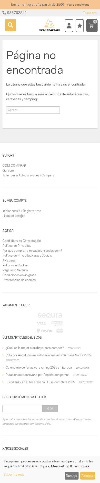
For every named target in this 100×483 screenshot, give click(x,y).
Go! (50, 408)
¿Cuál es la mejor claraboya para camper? (35, 348)
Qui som (8, 170)
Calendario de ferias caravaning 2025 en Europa (39, 367)
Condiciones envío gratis (19, 275)
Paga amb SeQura (15, 270)
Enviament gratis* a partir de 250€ (50, 4)
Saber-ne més (13, 474)
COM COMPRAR (14, 165)
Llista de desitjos (13, 216)
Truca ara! (90, 13)
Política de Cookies (15, 265)
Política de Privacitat (16, 246)
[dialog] (50, 469)
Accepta (87, 475)
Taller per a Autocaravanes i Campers (28, 175)
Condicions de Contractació (21, 241)
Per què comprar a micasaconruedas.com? (32, 250)
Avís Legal (9, 260)
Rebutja (71, 475)
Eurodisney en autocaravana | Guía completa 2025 (40, 382)
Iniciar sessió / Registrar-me (21, 211)
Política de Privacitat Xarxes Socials (27, 255)
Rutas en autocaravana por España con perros (37, 375)
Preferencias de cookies (19, 280)
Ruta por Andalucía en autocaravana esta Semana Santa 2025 (48, 355)
